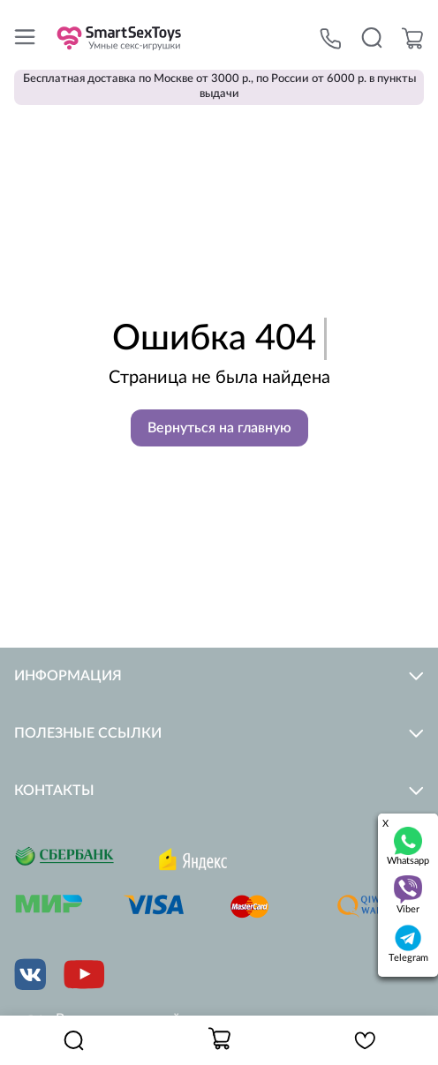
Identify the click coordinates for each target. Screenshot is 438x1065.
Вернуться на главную (219, 428)
